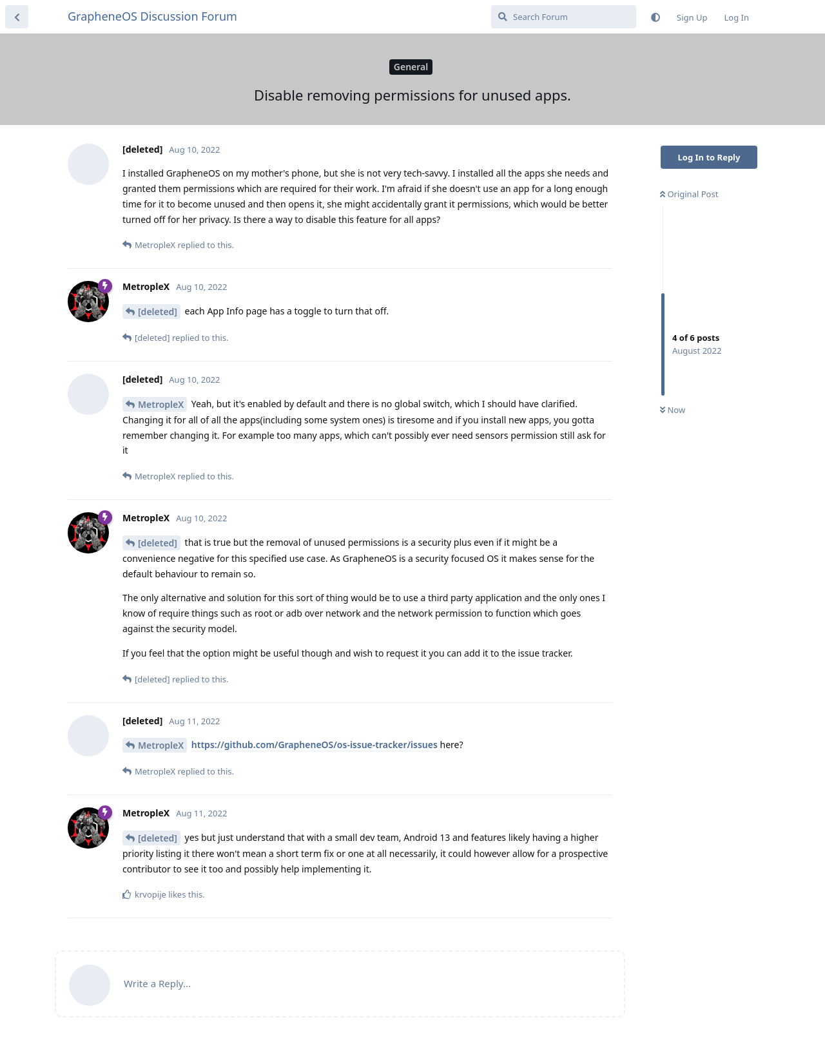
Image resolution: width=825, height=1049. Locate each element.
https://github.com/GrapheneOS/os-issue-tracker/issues (314, 744)
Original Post (689, 194)
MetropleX (161, 404)
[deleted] (157, 311)
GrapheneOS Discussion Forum (152, 16)
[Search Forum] (563, 16)
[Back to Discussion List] (16, 16)
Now (672, 410)
